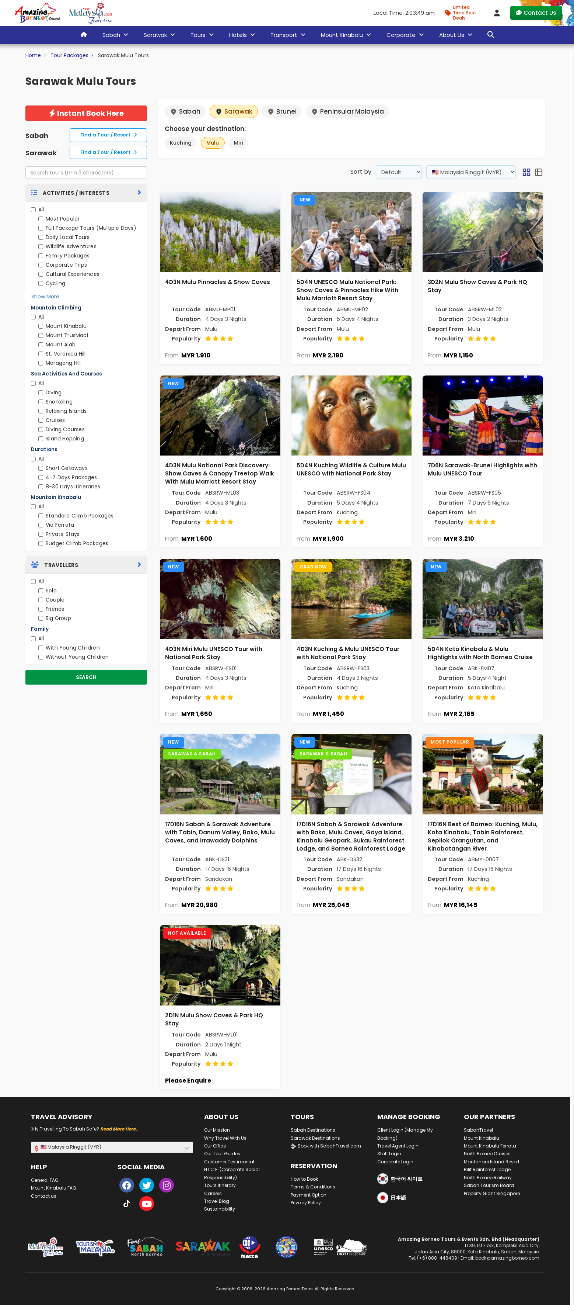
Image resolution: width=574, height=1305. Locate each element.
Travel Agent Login (398, 1146)
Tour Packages (69, 55)
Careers (213, 1193)
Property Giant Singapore (492, 1193)
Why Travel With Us (225, 1138)
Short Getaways (63, 468)
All (37, 209)
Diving (50, 392)
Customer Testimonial (229, 1162)
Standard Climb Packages (76, 515)
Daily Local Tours (64, 237)
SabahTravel (478, 1130)
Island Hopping (61, 438)
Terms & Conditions (313, 1187)
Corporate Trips (62, 265)
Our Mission (217, 1130)
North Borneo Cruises (487, 1153)
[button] (526, 172)
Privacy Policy (306, 1203)
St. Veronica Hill (61, 353)
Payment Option (308, 1195)
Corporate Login (395, 1162)
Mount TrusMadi (63, 335)
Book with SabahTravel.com (326, 1146)
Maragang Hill (59, 363)
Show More (45, 296)
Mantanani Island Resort (491, 1162)
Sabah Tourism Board (489, 1185)
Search (86, 677)
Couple (51, 599)
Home (33, 55)
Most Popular (59, 218)
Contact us (43, 1196)
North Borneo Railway (488, 1177)
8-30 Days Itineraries (69, 486)
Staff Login (389, 1153)
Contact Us (536, 13)
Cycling (51, 283)
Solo (47, 590)
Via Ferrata (56, 525)
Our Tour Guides (222, 1153)
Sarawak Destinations (315, 1138)
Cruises (51, 420)
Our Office (215, 1146)
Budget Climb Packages (73, 543)
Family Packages (64, 255)
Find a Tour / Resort (108, 134)
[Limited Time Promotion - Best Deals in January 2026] (464, 13)
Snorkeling (55, 401)
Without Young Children (73, 657)
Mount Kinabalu (62, 326)
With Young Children (69, 647)
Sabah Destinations (313, 1130)
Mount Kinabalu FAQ (53, 1188)
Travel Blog (216, 1201)
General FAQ (44, 1180)
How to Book (304, 1179)
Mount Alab (57, 344)
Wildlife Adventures (67, 246)
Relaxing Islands (62, 411)
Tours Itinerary (220, 1185)
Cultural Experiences (68, 274)
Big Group (54, 618)
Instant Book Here (86, 113)
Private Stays (59, 534)
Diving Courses (61, 429)
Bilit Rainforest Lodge (487, 1169)
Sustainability (219, 1209)
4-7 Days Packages (67, 477)
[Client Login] (497, 13)
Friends (51, 609)
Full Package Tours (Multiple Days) (87, 228)
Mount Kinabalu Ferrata (490, 1146)
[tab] (86, 192)
